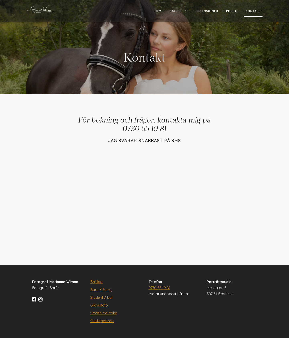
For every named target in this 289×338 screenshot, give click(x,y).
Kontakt (253, 11)
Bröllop (96, 281)
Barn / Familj (101, 289)
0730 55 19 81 (159, 287)
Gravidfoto (99, 305)
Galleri (180, 11)
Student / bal (101, 297)
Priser (231, 11)
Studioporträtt (102, 321)
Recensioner (207, 11)
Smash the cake (103, 313)
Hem (158, 11)
